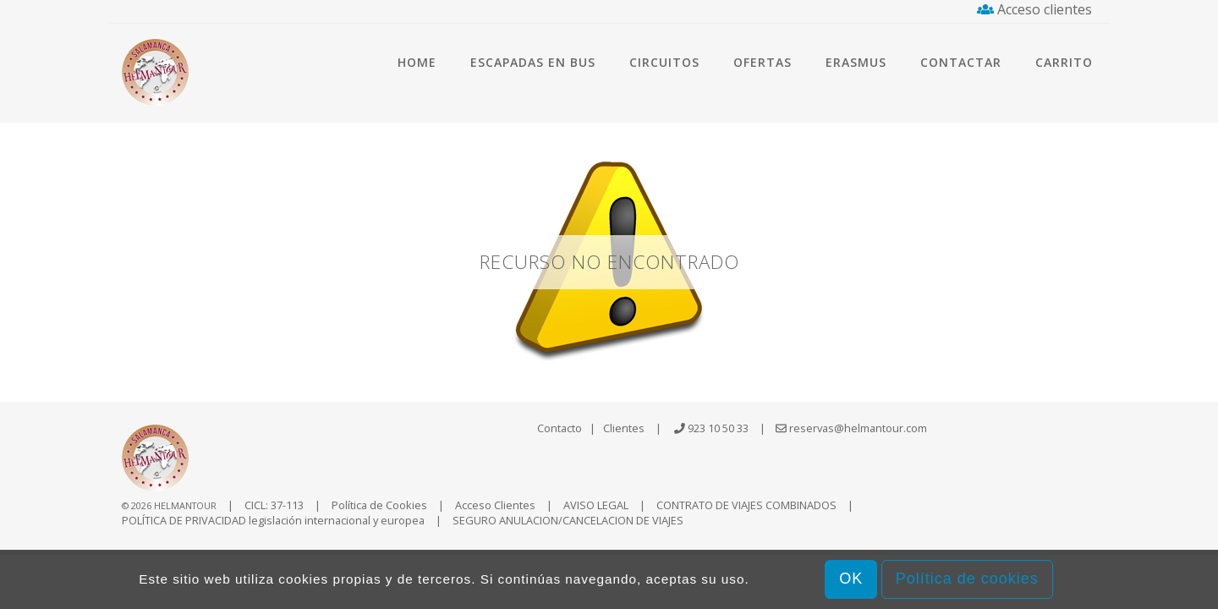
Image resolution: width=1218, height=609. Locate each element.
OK (851, 578)
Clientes (624, 428)
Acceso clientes (1034, 9)
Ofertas (762, 62)
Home (417, 62)
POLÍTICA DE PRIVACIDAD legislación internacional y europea (273, 520)
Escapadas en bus (532, 62)
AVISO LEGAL (595, 505)
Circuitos (664, 62)
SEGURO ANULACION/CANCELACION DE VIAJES (568, 520)
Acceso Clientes (495, 505)
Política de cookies (967, 578)
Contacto (559, 428)
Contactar (960, 62)
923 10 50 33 (718, 428)
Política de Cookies (379, 505)
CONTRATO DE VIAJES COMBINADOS (746, 505)
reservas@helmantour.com (851, 428)
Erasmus (856, 62)
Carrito (1064, 62)
